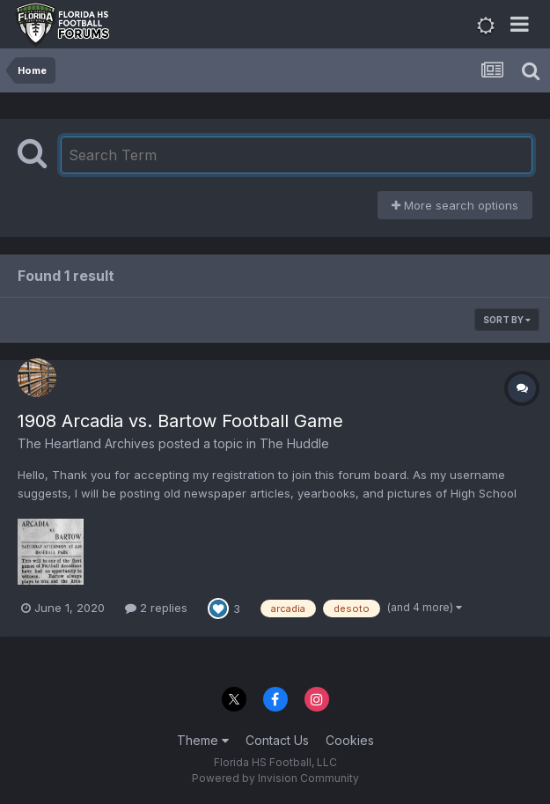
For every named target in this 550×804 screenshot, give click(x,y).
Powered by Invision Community (275, 778)
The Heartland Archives (86, 443)
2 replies (156, 608)
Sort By (507, 319)
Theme (203, 740)
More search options (455, 205)
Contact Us (277, 740)
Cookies (350, 740)
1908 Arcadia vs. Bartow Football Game (180, 421)
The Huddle (294, 443)
